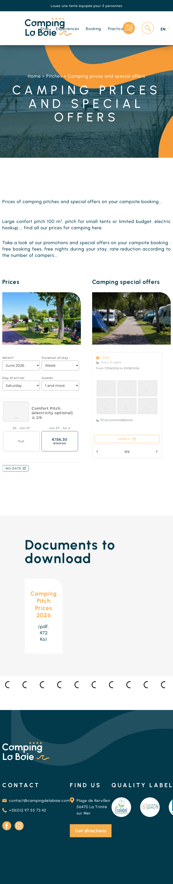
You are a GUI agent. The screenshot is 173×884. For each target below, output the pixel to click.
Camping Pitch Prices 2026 (43, 604)
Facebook (6, 825)
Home (34, 76)
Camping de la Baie (24, 881)
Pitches (54, 76)
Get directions (91, 830)
